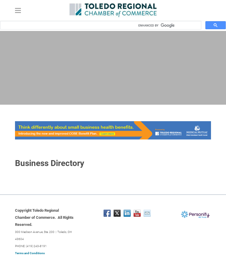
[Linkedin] (127, 213)
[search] (167, 25)
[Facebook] (107, 213)
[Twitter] (117, 213)
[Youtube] (137, 213)
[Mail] (147, 213)
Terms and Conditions (30, 253)
